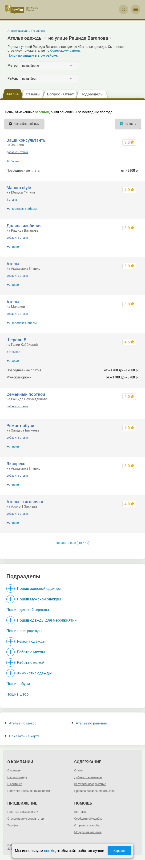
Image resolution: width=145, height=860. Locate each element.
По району (38, 30)
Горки (15, 161)
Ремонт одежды (31, 641)
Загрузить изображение (90, 784)
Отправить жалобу (86, 825)
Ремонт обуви (20, 425)
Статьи (79, 770)
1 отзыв (12, 199)
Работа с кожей (30, 662)
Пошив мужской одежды (39, 599)
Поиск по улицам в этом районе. (33, 55)
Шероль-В (17, 339)
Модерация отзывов (88, 832)
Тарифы (12, 825)
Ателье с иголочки (25, 501)
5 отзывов (13, 352)
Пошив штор (17, 694)
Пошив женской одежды (39, 588)
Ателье (13, 263)
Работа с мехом (31, 652)
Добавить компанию (88, 777)
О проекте (13, 770)
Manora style (19, 187)
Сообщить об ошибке (88, 818)
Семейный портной (26, 394)
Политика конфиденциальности (28, 791)
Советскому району (65, 50)
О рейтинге (14, 784)
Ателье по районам (90, 723)
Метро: (13, 65)
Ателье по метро (20, 723)
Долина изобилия (24, 225)
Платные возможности (22, 811)
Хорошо (119, 850)
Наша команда (17, 777)
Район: (13, 78)
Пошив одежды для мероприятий (47, 620)
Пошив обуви (18, 683)
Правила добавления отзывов (94, 791)
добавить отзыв (17, 152)
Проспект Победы (24, 208)
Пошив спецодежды (24, 631)
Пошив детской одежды (27, 609)
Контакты (80, 811)
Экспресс (16, 463)
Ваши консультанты (27, 140)
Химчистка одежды (34, 673)
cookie (49, 850)
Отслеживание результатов (25, 818)
